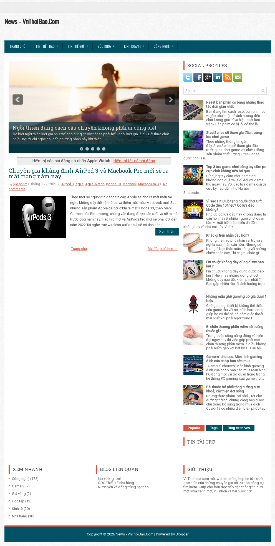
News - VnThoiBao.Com (31, 21)
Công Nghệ (165, 44)
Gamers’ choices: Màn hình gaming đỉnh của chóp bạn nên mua (234, 359)
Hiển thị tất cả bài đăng (134, 161)
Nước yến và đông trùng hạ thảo (123, 487)
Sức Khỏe (108, 44)
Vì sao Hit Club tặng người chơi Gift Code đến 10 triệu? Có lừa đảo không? (234, 205)
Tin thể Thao (49, 44)
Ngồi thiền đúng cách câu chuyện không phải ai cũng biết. (85, 127)
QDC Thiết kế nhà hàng (116, 483)
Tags (214, 428)
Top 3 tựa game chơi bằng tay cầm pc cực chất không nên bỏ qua (236, 169)
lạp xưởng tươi (109, 479)
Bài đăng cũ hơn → (163, 249)
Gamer (17, 486)
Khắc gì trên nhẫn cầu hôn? (227, 235)
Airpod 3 (67, 184)
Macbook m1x (149, 184)
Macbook (130, 184)
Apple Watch (94, 184)
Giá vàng (19, 494)
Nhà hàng (19, 516)
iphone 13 (113, 184)
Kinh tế (17, 509)
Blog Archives (239, 428)
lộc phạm (20, 184)
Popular (194, 428)
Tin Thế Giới (80, 44)
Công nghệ (20, 479)
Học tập (18, 501)
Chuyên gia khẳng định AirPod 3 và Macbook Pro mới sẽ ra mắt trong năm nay (88, 173)
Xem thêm (167, 232)
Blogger (182, 534)
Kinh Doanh (136, 44)
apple (79, 184)
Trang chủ (17, 46)
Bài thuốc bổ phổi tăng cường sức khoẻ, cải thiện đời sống (233, 389)
